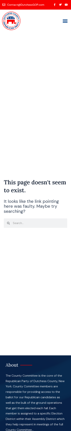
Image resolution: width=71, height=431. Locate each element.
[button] (65, 21)
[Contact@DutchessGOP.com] (23, 4)
